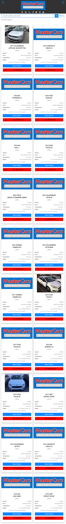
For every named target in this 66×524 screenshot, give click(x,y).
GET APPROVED (13, 70)
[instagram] (40, 12)
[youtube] (43, 12)
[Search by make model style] (28, 16)
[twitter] (36, 12)
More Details (17, 66)
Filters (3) (61, 16)
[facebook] (33, 12)
